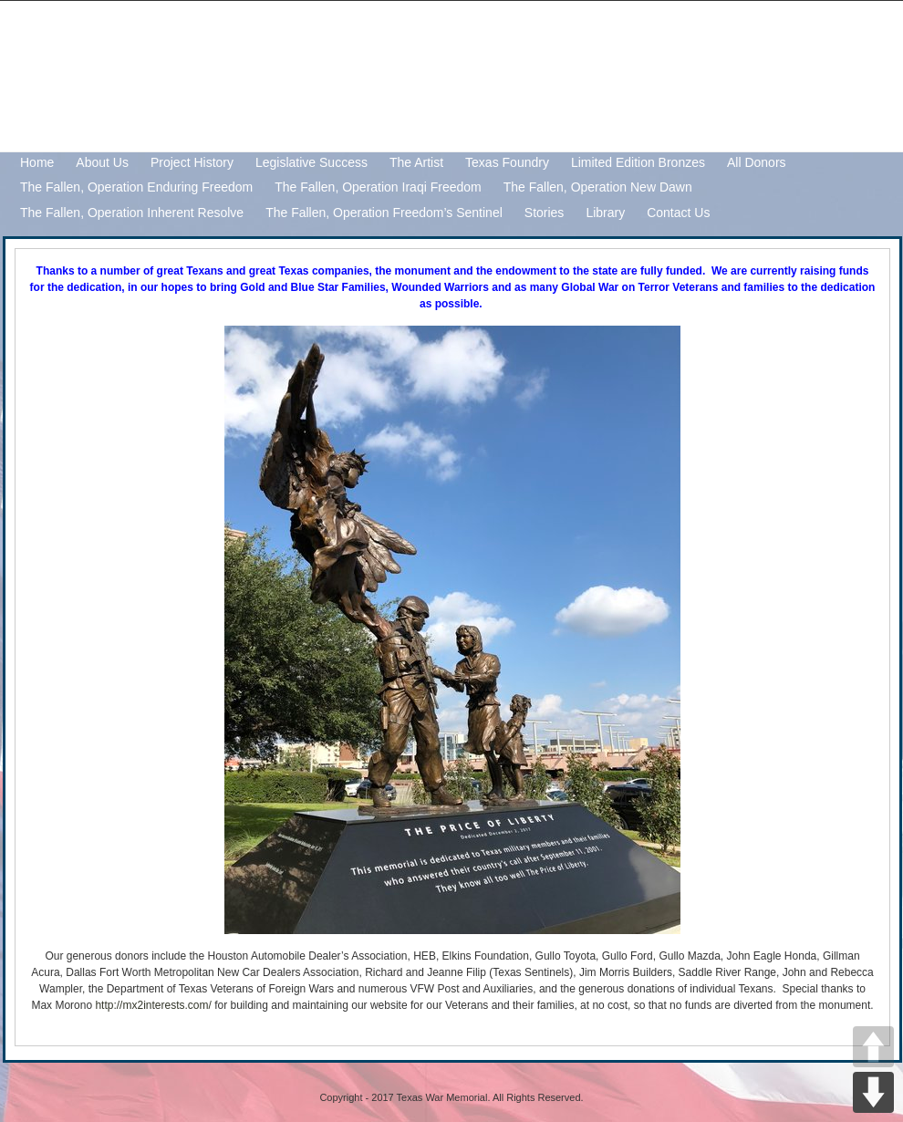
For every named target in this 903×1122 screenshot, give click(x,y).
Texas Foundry (507, 162)
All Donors (756, 162)
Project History (192, 162)
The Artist (416, 162)
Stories (544, 212)
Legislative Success (311, 162)
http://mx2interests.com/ (153, 1005)
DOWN (873, 1092)
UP (873, 1046)
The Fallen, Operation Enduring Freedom (136, 187)
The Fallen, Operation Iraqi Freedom (378, 187)
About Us (102, 162)
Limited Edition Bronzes (638, 162)
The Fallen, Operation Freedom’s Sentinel (384, 212)
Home (37, 162)
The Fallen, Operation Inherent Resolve (132, 212)
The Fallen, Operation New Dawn (597, 187)
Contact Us (678, 212)
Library (605, 212)
